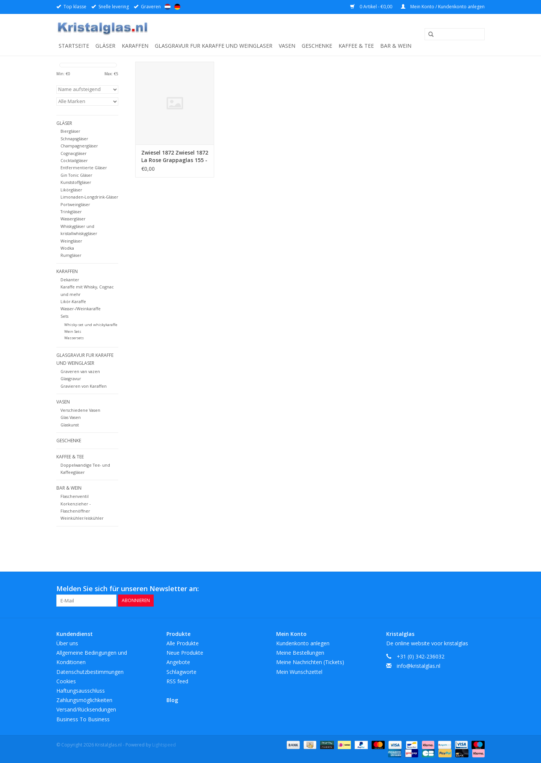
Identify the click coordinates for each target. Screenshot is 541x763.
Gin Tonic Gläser (76, 175)
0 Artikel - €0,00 (371, 6)
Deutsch (177, 7)
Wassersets (74, 337)
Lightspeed (164, 745)
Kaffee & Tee (356, 45)
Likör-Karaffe (73, 301)
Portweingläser (75, 204)
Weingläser (71, 241)
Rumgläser (71, 255)
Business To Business (83, 719)
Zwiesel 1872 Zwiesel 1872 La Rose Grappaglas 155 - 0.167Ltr (174, 156)
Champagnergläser (79, 146)
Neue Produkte (184, 652)
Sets (64, 316)
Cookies (66, 681)
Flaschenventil (74, 496)
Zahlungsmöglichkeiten (84, 700)
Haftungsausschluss (80, 690)
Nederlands (168, 7)
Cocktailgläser (74, 160)
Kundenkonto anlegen (302, 643)
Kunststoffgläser (75, 182)
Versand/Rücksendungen (86, 709)
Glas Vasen (70, 417)
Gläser (105, 45)
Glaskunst (69, 425)
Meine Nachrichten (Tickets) (310, 662)
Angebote (178, 662)
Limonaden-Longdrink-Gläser (89, 197)
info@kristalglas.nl (418, 665)
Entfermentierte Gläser (83, 167)
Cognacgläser (73, 153)
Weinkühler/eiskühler (82, 518)
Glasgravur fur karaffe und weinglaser (213, 45)
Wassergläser (73, 218)
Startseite (74, 45)
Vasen (287, 45)
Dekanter (69, 279)
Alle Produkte (182, 643)
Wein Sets (72, 331)
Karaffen (135, 45)
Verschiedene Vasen (80, 410)
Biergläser (70, 131)
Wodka (67, 248)
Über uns (67, 643)
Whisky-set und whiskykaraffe (90, 324)
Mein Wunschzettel (299, 671)
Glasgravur (70, 378)
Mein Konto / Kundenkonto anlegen (443, 6)
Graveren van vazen (80, 371)
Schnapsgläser (74, 138)
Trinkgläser (71, 211)
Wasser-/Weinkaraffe (80, 308)
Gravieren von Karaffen (83, 386)
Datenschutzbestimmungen (90, 671)
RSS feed (177, 681)
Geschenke (317, 45)
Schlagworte (181, 671)
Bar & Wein (395, 45)
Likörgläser (71, 190)
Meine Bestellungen (300, 652)
